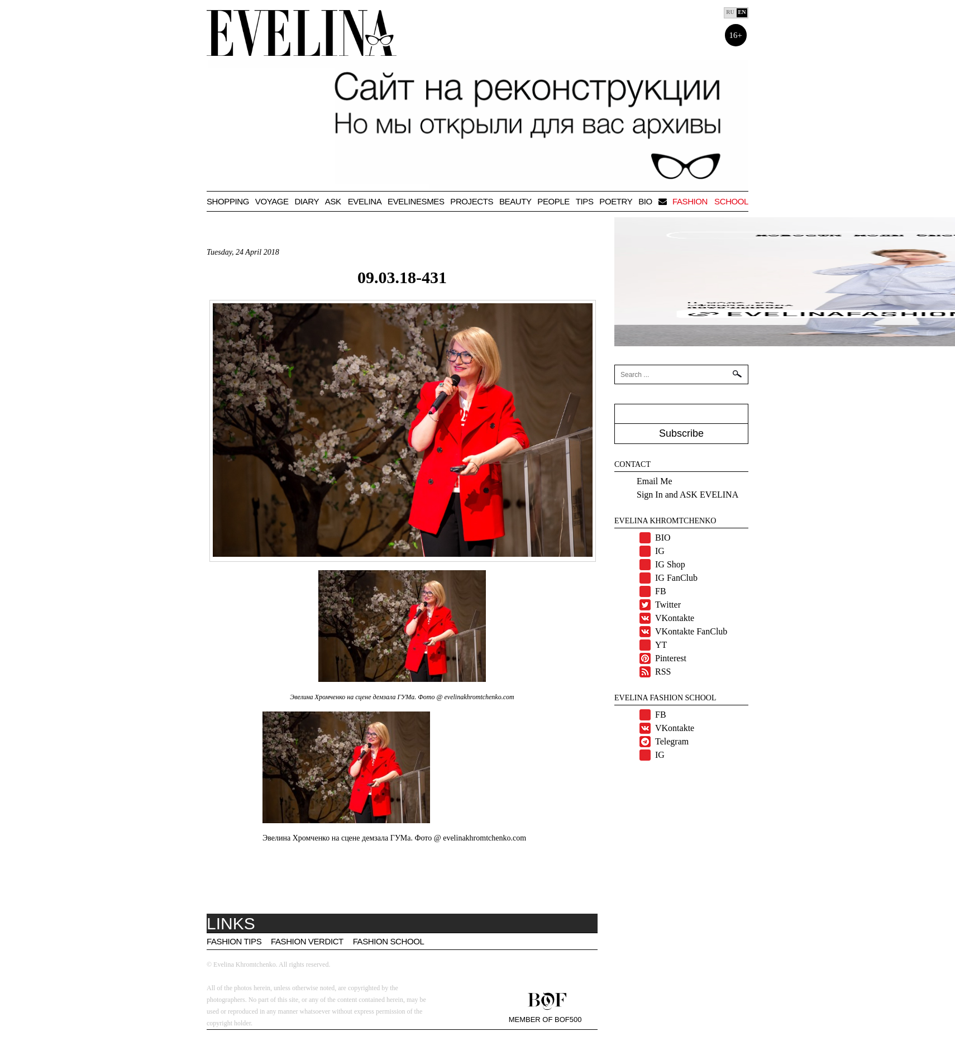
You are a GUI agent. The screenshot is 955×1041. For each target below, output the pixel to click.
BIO (645, 201)
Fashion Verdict (307, 941)
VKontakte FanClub (691, 631)
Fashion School (388, 941)
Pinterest (670, 658)
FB (660, 591)
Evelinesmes (416, 201)
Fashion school (710, 201)
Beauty (515, 201)
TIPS (585, 201)
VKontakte (674, 618)
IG (660, 551)
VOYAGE (272, 201)
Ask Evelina (353, 201)
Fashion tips (234, 941)
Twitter (668, 604)
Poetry (615, 201)
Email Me (654, 481)
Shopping (228, 201)
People (553, 201)
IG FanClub (676, 577)
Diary (306, 201)
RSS (663, 671)
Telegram (672, 741)
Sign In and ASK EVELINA (687, 494)
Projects (471, 201)
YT (661, 645)
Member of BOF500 (545, 1019)
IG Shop (670, 564)
